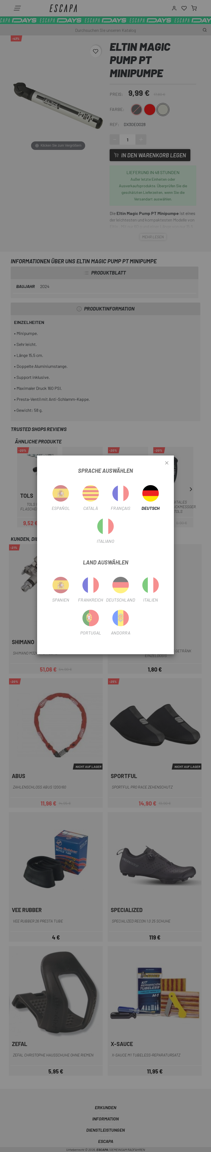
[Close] (167, 463)
